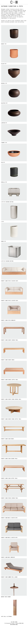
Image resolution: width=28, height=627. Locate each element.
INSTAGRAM (12, 624)
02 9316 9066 (14, 622)
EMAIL (16, 624)
